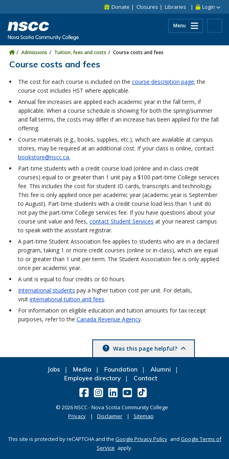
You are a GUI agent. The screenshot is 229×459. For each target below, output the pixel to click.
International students (46, 290)
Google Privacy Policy (141, 439)
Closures (147, 6)
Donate (120, 6)
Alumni (160, 369)
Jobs (53, 369)
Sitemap (144, 416)
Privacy (77, 416)
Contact (145, 378)
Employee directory (92, 378)
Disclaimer (109, 416)
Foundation (121, 369)
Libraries (175, 6)
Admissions (34, 52)
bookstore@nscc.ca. (44, 157)
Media (82, 369)
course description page (163, 81)
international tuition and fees (67, 299)
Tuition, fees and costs (80, 52)
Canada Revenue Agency (109, 319)
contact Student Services (121, 221)
